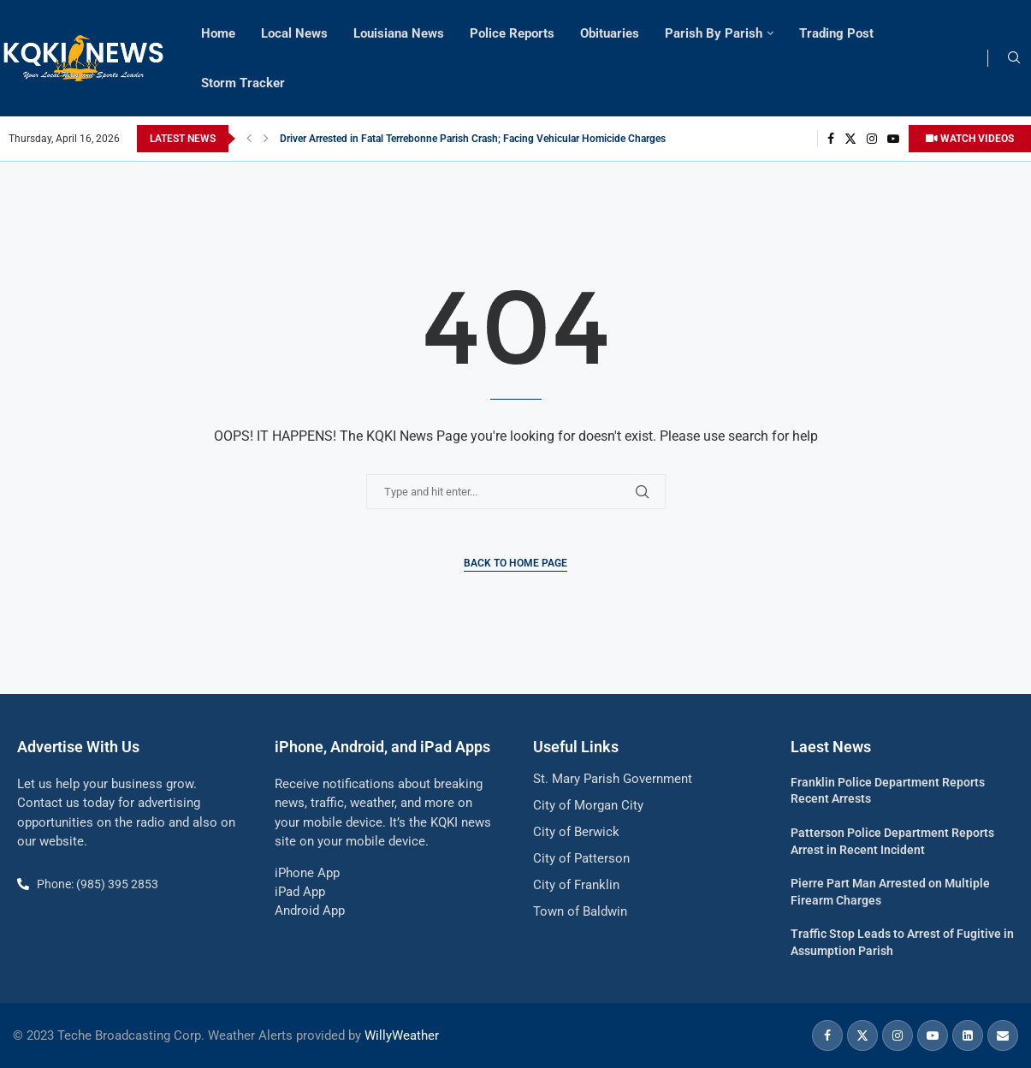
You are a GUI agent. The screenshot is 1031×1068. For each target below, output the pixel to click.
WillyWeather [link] (401, 1035)
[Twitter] (850, 138)
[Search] (1013, 58)
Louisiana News (398, 33)
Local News (294, 33)
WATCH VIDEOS (970, 139)
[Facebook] (831, 138)
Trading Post (836, 33)
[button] (249, 138)
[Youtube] (893, 138)
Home (218, 33)
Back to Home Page (515, 563)
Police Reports (512, 33)
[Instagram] (872, 138)
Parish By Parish (713, 33)
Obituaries (609, 33)
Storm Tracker (243, 83)
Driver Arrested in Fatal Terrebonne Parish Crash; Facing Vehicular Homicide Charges (473, 139)
